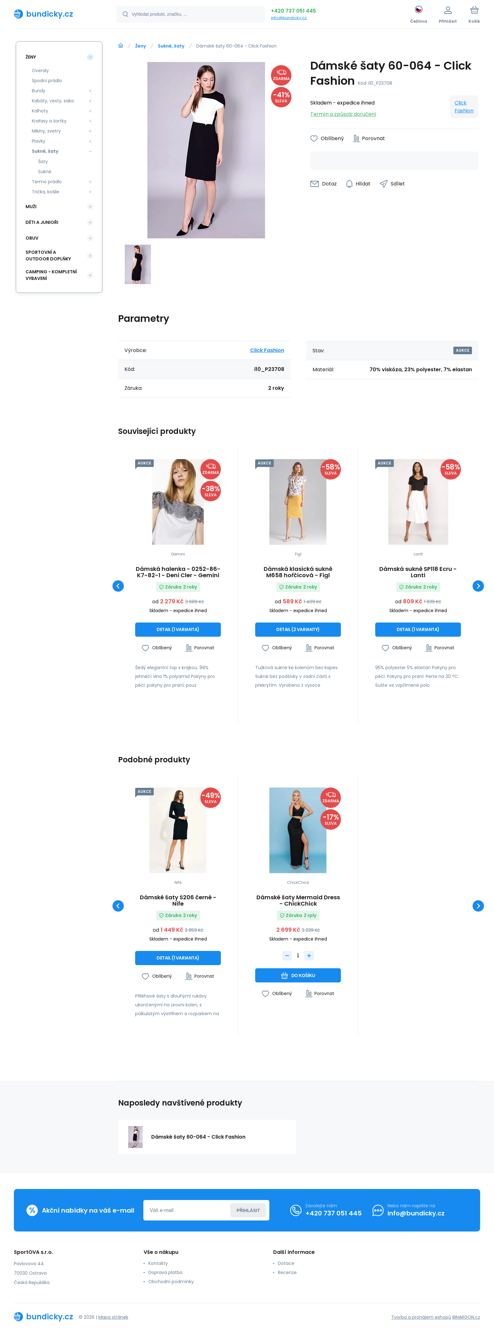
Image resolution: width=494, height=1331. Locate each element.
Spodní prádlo (47, 80)
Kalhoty (40, 111)
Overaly (40, 70)
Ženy (140, 46)
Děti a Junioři (42, 222)
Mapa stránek (113, 1317)
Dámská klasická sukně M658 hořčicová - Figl (298, 572)
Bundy (38, 91)
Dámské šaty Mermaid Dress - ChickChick (298, 900)
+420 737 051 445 (293, 10)
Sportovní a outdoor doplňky (48, 255)
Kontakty (158, 1263)
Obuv (32, 238)
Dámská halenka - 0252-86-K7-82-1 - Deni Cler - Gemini (178, 572)
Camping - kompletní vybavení (51, 275)
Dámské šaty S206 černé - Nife (178, 900)
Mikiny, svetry (46, 131)
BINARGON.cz (466, 1317)
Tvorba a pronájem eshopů (421, 1317)
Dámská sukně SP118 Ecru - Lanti (418, 572)
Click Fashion (464, 106)
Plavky (38, 141)
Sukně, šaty (171, 46)
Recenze (287, 1272)
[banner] (57, 13)
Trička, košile (45, 192)
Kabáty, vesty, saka (53, 101)
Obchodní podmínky (171, 1281)
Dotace (286, 1263)
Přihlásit (248, 1210)
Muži (31, 206)
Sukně (44, 171)
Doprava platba (165, 1272)
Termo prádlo (47, 182)
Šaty (43, 161)
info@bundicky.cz (289, 18)
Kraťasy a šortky (49, 121)
